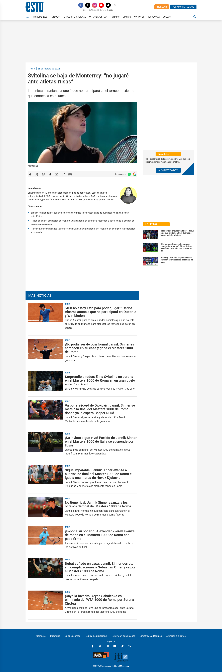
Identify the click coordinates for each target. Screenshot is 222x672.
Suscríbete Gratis (168, 170)
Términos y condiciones (123, 636)
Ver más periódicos (183, 7)
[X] (87, 5)
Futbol (55, 16)
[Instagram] (94, 5)
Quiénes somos (72, 636)
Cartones (139, 17)
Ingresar (162, 7)
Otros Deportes (98, 16)
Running (115, 17)
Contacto (41, 636)
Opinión (127, 17)
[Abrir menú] (28, 17)
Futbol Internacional (74, 17)
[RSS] (115, 5)
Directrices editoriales (151, 636)
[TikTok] (108, 5)
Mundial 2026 (40, 17)
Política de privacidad (96, 636)
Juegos (167, 17)
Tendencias (154, 17)
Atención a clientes (176, 636)
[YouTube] (101, 5)
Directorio (55, 636)
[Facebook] (80, 5)
